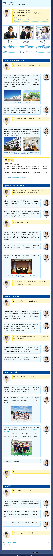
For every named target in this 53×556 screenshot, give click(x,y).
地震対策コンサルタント (16, 177)
